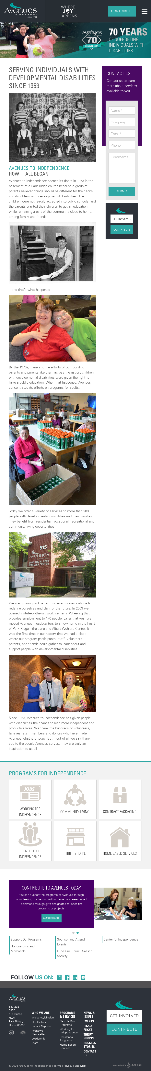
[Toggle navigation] (144, 11)
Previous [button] (6, 904)
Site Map (80, 1065)
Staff (35, 1042)
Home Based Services (68, 1046)
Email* (116, 134)
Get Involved (121, 218)
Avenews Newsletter (39, 1032)
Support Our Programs (26, 939)
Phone (116, 145)
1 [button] (74, 934)
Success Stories (90, 1045)
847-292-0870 (14, 1008)
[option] (67, 11)
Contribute (122, 11)
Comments (119, 157)
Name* (116, 110)
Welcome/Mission (43, 1017)
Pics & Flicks (88, 1028)
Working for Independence (69, 1030)
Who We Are (41, 1013)
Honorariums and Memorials (23, 948)
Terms (57, 1065)
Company (118, 122)
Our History (39, 1022)
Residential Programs (66, 1038)
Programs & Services (68, 1014)
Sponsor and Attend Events (71, 941)
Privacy (68, 1065)
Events (89, 1021)
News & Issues (89, 1014)
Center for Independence (121, 939)
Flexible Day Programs (67, 1022)
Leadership (38, 1038)
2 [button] (78, 934)
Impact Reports (41, 1026)
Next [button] (145, 904)
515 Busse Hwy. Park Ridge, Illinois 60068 (17, 1019)
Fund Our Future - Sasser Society (74, 953)
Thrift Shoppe (89, 1036)
